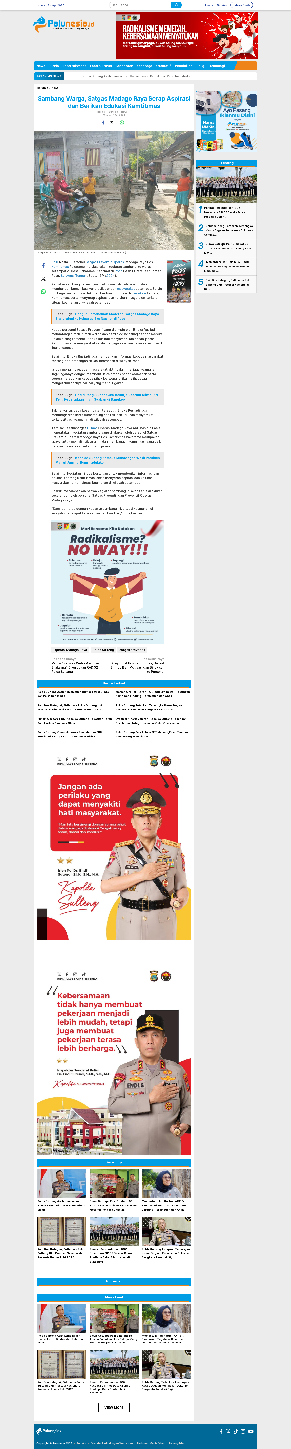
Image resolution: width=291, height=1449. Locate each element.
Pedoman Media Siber (151, 1443)
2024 (110, 276)
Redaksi (81, 1443)
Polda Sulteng (103, 650)
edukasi (140, 293)
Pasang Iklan (177, 1443)
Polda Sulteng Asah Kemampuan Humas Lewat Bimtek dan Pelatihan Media (136, 76)
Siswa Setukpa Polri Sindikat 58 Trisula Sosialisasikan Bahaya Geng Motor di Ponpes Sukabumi (114, 1205)
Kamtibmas (60, 267)
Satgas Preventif (99, 262)
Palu (54, 262)
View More (114, 1408)
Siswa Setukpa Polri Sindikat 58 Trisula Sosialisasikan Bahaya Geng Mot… (228, 248)
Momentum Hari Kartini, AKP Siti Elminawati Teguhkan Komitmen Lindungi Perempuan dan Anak (164, 1205)
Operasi (119, 262)
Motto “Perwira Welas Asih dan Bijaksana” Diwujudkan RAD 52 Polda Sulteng (78, 665)
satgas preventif (132, 650)
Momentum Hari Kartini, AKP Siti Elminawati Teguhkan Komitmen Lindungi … (226, 266)
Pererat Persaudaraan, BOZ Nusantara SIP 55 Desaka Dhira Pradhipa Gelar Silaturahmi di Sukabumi (110, 1387)
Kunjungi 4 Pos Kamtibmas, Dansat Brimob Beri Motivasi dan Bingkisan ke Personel (137, 665)
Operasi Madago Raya (70, 650)
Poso (118, 271)
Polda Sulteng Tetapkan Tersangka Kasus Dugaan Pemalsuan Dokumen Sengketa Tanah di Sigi (166, 1253)
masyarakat (126, 289)
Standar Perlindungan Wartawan (112, 1443)
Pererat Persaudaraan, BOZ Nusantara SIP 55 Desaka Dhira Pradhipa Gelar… (224, 212)
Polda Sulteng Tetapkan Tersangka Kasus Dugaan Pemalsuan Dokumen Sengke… (228, 230)
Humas (92, 428)
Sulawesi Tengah (74, 276)
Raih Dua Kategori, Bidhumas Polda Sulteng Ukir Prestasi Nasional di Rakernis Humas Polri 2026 (61, 1253)
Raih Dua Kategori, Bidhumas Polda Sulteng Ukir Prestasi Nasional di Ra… (228, 284)
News (124, 111)
